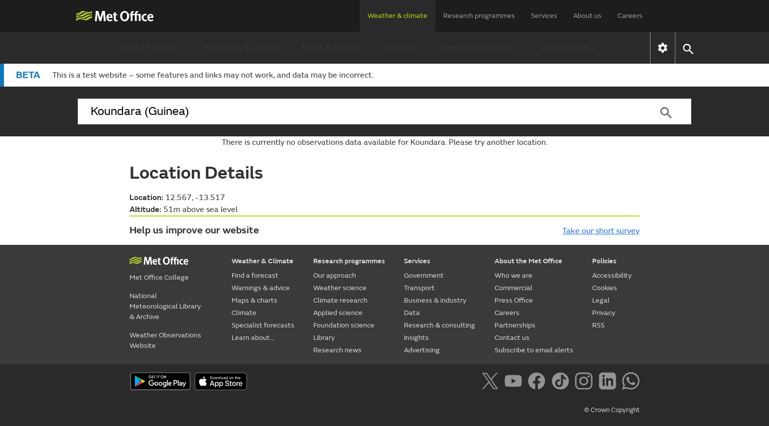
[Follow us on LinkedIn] (609, 382)
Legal (601, 300)
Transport (419, 288)
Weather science (340, 288)
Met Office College (159, 277)
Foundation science (344, 325)
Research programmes (479, 15)
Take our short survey (601, 231)
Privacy (603, 313)
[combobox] (359, 111)
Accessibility (612, 275)
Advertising (422, 350)
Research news (337, 350)
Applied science (338, 313)
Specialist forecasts (478, 47)
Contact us (512, 337)
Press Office (514, 300)
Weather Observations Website (165, 340)
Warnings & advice (241, 47)
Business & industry (435, 300)
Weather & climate (397, 15)
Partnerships (515, 325)
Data (412, 313)
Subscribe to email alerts (534, 350)
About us (587, 15)
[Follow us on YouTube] (515, 382)
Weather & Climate (262, 261)
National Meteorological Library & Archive (165, 306)
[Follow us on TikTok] (562, 382)
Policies (604, 261)
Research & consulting (439, 325)
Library (324, 337)
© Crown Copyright (612, 410)
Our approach (334, 275)
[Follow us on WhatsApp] (631, 382)
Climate (399, 47)
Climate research (340, 300)
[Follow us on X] (492, 382)
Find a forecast (150, 47)
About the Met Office (528, 261)
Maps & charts (331, 47)
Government (424, 275)
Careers (630, 15)
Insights (416, 337)
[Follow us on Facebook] (538, 382)
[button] (687, 48)
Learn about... (568, 47)
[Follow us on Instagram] (585, 382)
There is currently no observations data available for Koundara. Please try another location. (384, 142)
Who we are (513, 275)
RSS (598, 325)
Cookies (604, 288)
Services (544, 15)
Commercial (513, 288)
